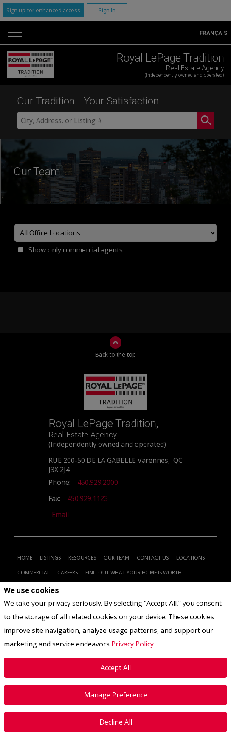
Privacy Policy (132, 644)
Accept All (116, 667)
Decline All (115, 722)
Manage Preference (115, 695)
